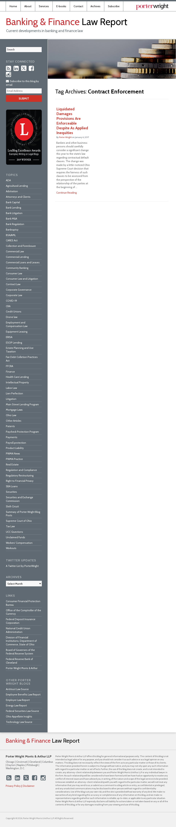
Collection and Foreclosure (21, 245)
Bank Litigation (14, 213)
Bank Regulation (15, 224)
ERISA (9, 337)
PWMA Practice (14, 459)
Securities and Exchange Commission (19, 499)
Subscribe (113, 6)
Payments (11, 437)
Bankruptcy (12, 229)
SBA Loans (12, 486)
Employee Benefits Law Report (23, 694)
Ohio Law (11, 415)
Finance (10, 371)
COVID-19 (11, 300)
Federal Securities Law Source (22, 710)
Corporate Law (14, 295)
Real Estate (12, 464)
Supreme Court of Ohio (19, 520)
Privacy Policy (13, 785)
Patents (10, 426)
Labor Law (11, 387)
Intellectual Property (17, 382)
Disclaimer (28, 785)
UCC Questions (14, 531)
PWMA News (13, 453)
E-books (61, 6)
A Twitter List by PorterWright (22, 565)
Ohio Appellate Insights (19, 716)
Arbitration (12, 191)
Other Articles (13, 420)
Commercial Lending (17, 256)
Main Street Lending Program (22, 404)
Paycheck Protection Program (22, 431)
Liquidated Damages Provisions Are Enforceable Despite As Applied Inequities (72, 121)
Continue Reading (66, 192)
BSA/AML (11, 235)
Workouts (11, 548)
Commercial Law (15, 251)
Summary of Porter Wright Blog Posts (23, 513)
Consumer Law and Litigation (22, 278)
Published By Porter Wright (152, 7)
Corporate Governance (19, 289)
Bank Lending (13, 207)
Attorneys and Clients (18, 196)
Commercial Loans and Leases (23, 262)
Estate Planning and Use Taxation (19, 349)
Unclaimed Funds (15, 537)
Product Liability (15, 448)
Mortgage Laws (14, 409)
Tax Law (10, 526)
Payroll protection (16, 442)
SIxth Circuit (12, 506)
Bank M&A (11, 218)
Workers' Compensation (19, 542)
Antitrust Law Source (17, 689)
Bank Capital (13, 202)
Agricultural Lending (17, 185)
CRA (8, 306)
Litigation (11, 398)
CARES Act (12, 240)
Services (44, 6)
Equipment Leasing (16, 331)
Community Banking (17, 267)
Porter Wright (65, 137)
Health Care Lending (17, 376)
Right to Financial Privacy (19, 480)
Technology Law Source (19, 721)
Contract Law (13, 284)
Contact (78, 6)
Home (13, 6)
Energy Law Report (16, 705)
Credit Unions (13, 311)
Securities (11, 491)
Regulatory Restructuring (19, 475)
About (27, 6)
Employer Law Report (18, 699)
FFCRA (9, 366)
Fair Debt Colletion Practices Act (22, 358)
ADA (8, 180)
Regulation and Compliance (21, 470)
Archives (95, 6)
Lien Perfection (14, 393)
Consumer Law (14, 273)
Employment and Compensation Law (16, 324)
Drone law (11, 317)
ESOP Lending (14, 342)
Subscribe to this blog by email (22, 82)
